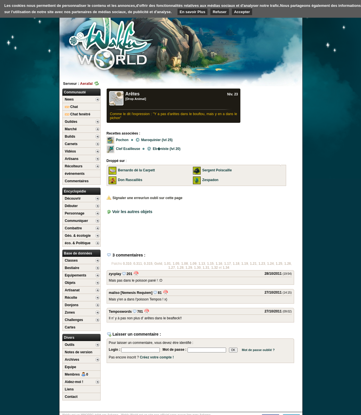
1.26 (287, 264)
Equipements (75, 275)
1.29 (189, 268)
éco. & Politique (78, 243)
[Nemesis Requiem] (136, 293)
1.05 (176, 264)
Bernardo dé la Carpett (136, 170)
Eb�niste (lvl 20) (163, 149)
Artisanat (72, 290)
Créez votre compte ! (157, 357)
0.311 (137, 264)
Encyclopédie (75, 191)
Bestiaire (72, 268)
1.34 (226, 268)
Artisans (72, 159)
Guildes (71, 122)
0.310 (127, 264)
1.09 (193, 264)
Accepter (242, 12)
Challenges (74, 320)
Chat (71, 107)
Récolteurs (74, 166)
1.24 (270, 264)
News (69, 99)
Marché (71, 129)
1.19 (244, 264)
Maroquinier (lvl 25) (154, 140)
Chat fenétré (77, 114)
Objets (70, 283)
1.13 (201, 264)
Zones (70, 312)
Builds (70, 137)
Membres (76, 374)
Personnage (75, 213)
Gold (158, 264)
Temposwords (120, 312)
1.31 (206, 268)
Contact (71, 397)
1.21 (253, 264)
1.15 (210, 264)
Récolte (71, 298)
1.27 (171, 268)
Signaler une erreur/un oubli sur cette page (145, 198)
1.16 (219, 264)
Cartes (70, 327)
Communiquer (76, 221)
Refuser (219, 12)
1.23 (261, 264)
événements (75, 174)
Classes (71, 260)
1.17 (227, 264)
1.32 (214, 268)
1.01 (167, 264)
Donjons (72, 305)
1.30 (197, 268)
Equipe (70, 367)
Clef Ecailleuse (128, 149)
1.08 (184, 264)
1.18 (236, 264)
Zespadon (210, 180)
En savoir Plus (193, 12)
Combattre (73, 228)
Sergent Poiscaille (217, 170)
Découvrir (73, 199)
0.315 (148, 264)
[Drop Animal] (135, 99)
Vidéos (70, 151)
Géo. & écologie (78, 236)
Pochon (122, 140)
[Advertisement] (259, 44)
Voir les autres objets (132, 211)
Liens (69, 389)
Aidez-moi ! (74, 382)
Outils (70, 345)
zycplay (115, 274)
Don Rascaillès (130, 180)
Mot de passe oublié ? (258, 350)
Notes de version (79, 352)
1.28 (180, 268)
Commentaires (77, 181)
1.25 (279, 264)
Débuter (71, 206)
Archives (72, 360)
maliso (114, 293)
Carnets (71, 144)
